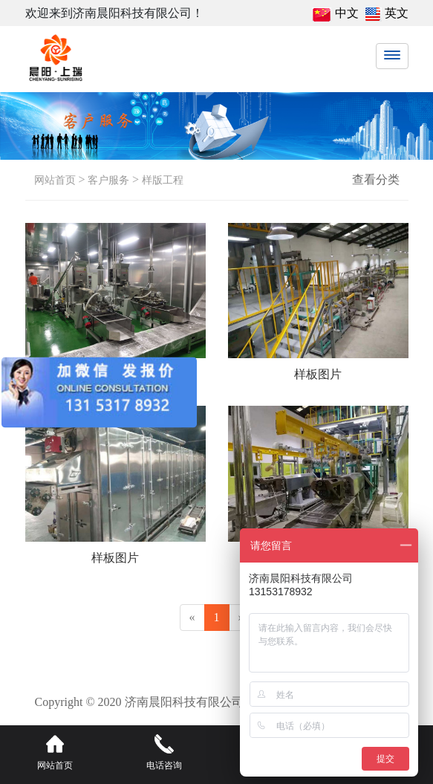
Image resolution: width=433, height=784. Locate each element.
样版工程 (161, 180)
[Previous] (192, 618)
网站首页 (55, 180)
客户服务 (107, 180)
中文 (347, 13)
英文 (396, 13)
